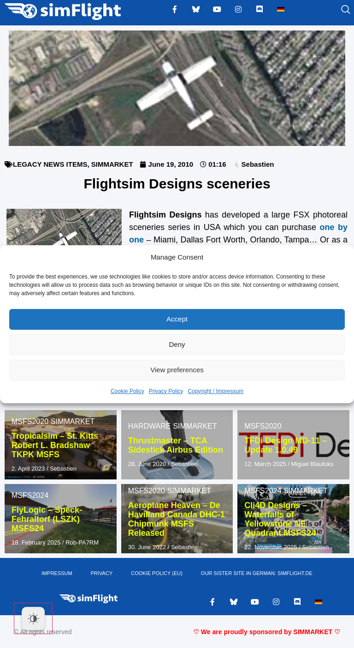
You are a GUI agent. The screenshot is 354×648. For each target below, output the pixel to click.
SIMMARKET (112, 164)
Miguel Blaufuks (312, 463)
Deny (177, 344)
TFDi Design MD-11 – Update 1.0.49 (285, 445)
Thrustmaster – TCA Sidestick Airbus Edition (175, 445)
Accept (177, 319)
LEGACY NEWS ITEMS (50, 164)
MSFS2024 (30, 495)
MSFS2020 (30, 421)
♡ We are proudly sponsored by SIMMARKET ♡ (266, 632)
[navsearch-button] (334, 10)
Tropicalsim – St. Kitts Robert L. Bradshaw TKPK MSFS (55, 445)
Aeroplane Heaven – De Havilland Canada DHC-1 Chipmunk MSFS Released (176, 519)
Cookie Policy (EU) (157, 573)
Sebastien (63, 468)
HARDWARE (149, 426)
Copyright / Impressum (215, 391)
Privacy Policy (166, 391)
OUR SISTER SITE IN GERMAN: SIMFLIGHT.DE (257, 573)
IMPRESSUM (56, 573)
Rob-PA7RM (82, 542)
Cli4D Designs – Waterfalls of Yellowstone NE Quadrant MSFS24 (280, 519)
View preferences (177, 370)
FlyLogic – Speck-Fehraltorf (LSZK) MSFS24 (47, 519)
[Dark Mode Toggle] (33, 618)
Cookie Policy (127, 391)
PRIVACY (101, 573)
